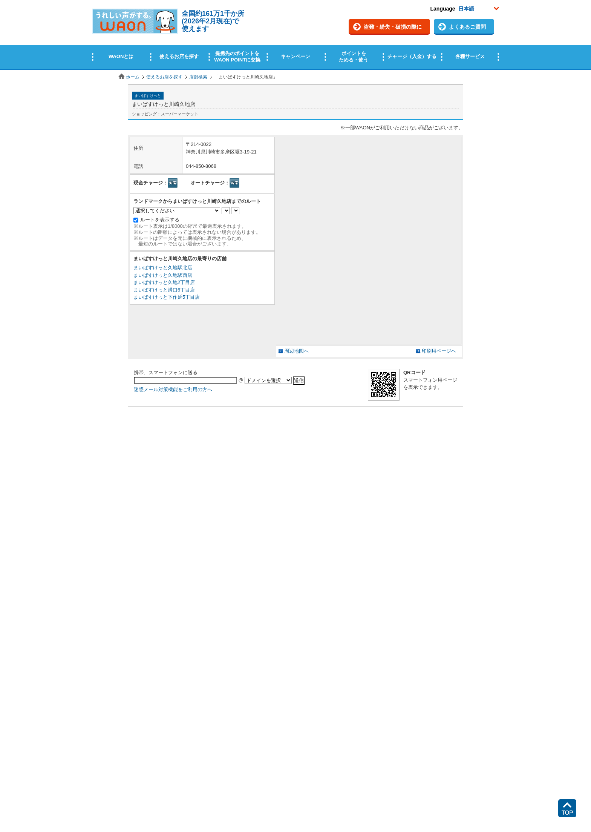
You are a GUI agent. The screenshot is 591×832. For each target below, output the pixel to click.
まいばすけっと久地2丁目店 (164, 282)
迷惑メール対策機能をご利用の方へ (173, 389)
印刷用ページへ (439, 351)
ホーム (132, 77)
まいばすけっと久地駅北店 (162, 267)
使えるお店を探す (164, 77)
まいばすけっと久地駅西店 (162, 275)
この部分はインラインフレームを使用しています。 (295, 35)
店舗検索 (198, 77)
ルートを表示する (159, 220)
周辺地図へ (296, 351)
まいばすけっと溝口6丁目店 (164, 290)
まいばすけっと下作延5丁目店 (166, 297)
